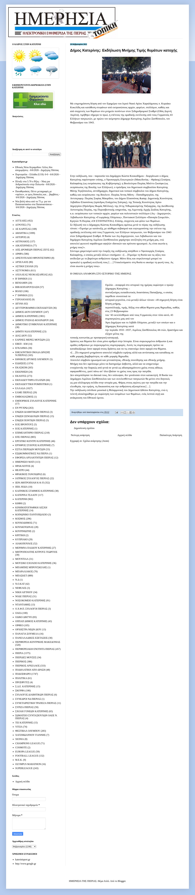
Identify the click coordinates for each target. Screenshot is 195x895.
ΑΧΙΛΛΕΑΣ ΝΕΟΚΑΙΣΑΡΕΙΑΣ (31, 274)
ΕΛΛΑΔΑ (20, 388)
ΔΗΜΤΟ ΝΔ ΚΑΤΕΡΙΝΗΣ (28, 331)
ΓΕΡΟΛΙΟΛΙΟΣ (23, 299)
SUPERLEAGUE (24, 768)
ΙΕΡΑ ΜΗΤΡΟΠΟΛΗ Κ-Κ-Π (29, 482)
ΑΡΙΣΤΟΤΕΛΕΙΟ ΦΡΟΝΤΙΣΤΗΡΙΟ (33, 258)
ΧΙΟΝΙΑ (19, 739)
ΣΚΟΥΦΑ (20, 690)
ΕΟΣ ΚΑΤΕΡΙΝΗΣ (24, 428)
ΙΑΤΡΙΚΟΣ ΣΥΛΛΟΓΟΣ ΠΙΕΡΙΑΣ (32, 478)
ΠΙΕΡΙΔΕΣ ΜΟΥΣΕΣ (25, 657)
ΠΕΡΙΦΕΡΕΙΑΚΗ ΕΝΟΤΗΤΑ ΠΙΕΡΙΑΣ (35, 649)
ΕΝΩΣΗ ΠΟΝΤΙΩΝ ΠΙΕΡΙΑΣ (30, 420)
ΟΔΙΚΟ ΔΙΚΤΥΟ (23, 617)
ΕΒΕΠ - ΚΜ (21, 344)
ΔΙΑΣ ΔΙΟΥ (21, 335)
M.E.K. (19, 760)
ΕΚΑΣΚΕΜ (21, 367)
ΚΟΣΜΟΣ (20, 518)
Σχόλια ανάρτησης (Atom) (96, 441)
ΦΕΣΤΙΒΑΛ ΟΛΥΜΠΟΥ (27, 731)
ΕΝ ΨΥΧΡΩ (21, 408)
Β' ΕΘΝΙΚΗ (21, 278)
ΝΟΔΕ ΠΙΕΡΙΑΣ (23, 596)
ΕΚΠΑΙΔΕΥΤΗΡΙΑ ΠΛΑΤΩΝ (30, 380)
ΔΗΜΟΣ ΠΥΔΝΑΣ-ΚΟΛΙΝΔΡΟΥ (32, 320)
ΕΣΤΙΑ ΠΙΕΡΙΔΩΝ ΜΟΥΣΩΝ (30, 449)
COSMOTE (21, 747)
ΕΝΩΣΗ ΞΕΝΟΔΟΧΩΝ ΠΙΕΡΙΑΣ (32, 416)
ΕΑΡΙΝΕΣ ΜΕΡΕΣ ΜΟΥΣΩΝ (30, 339)
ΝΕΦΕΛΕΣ (20, 588)
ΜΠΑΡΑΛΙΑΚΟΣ (24, 571)
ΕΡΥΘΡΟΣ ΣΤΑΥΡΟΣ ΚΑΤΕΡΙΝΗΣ (33, 445)
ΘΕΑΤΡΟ (20, 470)
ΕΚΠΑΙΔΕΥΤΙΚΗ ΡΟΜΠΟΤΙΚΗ (32, 384)
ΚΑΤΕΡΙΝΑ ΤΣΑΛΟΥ (26, 495)
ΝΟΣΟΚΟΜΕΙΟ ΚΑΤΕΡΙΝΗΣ (30, 600)
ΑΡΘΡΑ (19, 253)
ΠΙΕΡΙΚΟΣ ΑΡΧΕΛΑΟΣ (27, 665)
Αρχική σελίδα (124, 435)
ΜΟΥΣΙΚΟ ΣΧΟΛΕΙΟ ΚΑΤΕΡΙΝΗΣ (33, 563)
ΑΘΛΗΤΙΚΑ (21, 233)
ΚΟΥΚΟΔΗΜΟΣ (23, 522)
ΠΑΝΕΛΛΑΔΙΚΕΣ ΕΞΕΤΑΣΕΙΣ (31, 638)
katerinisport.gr (22, 859)
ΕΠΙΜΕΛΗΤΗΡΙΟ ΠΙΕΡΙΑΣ (29, 432)
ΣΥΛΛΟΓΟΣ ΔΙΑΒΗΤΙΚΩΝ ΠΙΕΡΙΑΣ (34, 694)
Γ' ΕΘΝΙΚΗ (21, 295)
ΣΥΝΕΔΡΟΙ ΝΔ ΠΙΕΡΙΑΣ (28, 699)
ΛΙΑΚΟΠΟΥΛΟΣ (24, 543)
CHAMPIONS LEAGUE (27, 743)
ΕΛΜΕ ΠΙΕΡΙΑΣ (23, 392)
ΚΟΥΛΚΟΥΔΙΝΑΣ (24, 527)
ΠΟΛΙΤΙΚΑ (21, 678)
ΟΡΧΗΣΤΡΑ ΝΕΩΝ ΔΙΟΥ (28, 629)
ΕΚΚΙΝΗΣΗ (21, 371)
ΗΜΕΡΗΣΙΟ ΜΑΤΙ (24, 462)
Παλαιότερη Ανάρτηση (171, 435)
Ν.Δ (17, 579)
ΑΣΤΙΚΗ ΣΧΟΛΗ (24, 266)
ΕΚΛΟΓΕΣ (20, 376)
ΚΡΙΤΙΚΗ (20, 535)
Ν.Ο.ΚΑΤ (20, 584)
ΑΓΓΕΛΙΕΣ (21, 220)
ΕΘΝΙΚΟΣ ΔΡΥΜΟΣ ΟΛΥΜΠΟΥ (32, 359)
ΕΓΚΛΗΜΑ (21, 348)
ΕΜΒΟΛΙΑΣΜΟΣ (24, 396)
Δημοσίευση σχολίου (84, 428)
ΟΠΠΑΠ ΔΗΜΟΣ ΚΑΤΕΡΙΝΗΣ (31, 621)
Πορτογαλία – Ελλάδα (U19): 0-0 (31, 174)
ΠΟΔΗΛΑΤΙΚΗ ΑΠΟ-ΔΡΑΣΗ (30, 669)
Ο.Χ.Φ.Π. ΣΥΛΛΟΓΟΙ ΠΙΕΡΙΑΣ (31, 608)
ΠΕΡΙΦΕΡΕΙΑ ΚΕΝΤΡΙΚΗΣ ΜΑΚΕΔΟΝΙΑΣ (37, 642)
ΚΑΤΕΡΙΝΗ (21, 499)
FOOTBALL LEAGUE (26, 755)
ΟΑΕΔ (18, 613)
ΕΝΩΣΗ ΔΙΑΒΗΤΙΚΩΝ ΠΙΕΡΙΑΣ (32, 412)
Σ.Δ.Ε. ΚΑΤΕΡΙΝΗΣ (25, 686)
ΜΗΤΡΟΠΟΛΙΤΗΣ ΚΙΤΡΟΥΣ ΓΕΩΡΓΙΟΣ (36, 552)
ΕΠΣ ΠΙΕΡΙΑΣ (22, 437)
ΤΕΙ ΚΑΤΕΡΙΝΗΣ (24, 722)
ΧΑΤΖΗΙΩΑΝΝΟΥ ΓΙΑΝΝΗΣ (30, 735)
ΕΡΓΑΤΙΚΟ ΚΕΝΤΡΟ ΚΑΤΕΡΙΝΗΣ (32, 441)
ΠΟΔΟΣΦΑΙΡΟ (23, 674)
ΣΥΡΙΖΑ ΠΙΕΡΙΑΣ (24, 707)
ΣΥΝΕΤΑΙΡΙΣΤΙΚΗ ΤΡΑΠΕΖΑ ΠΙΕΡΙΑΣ (35, 703)
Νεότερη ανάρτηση (80, 435)
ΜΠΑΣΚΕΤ (21, 575)
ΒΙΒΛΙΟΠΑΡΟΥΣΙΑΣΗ (27, 287)
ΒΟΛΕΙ (19, 291)
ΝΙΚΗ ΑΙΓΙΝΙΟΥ (24, 592)
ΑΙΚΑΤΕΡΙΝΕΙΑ (23, 245)
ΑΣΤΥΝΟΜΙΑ (22, 270)
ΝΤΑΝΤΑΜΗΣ (22, 604)
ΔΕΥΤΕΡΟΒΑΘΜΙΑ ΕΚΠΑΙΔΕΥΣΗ (33, 308)
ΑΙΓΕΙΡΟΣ (20, 237)
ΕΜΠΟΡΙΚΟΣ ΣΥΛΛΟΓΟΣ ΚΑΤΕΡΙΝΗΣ (36, 400)
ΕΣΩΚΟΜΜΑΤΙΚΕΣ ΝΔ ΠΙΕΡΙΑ (31, 453)
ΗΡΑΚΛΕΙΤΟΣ (22, 466)
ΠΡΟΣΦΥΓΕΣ (22, 682)
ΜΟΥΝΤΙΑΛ (21, 559)
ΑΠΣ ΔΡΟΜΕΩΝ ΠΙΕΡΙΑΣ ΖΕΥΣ (32, 249)
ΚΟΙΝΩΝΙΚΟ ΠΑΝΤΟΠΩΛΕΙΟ (31, 514)
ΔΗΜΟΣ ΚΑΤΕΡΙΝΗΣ (26, 316)
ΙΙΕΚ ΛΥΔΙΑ (21, 486)
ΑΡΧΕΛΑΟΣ (21, 262)
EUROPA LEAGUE (25, 751)
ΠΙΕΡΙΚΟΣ (20, 661)
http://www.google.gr (25, 863)
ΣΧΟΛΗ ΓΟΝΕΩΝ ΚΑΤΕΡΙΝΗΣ (31, 711)
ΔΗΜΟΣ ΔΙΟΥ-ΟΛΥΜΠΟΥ (29, 312)
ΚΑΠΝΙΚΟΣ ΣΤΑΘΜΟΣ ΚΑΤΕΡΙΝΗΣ (34, 491)
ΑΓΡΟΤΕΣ (20, 224)
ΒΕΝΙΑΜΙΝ (21, 282)
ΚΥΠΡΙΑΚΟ (21, 539)
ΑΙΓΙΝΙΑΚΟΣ (22, 241)
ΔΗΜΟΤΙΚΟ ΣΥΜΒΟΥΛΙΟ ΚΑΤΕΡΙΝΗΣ (36, 324)
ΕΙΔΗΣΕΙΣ (20, 363)
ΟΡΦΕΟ (19, 625)
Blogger (122, 881)
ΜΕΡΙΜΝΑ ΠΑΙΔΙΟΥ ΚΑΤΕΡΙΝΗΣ (33, 547)
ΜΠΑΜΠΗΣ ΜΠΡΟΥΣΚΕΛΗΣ (31, 567)
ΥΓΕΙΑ (18, 726)
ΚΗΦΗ (18, 503)
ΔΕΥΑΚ (19, 303)
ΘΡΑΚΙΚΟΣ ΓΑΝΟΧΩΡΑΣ (28, 474)
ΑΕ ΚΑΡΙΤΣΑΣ (23, 229)
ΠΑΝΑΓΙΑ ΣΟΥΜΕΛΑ (27, 633)
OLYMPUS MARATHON (28, 764)
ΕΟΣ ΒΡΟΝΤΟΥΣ (24, 424)
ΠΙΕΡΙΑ (19, 653)
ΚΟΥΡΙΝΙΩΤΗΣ (23, 531)
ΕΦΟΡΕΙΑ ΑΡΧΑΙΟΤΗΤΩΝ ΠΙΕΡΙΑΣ (34, 457)
